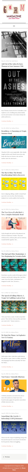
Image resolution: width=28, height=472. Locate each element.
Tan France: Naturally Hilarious (13, 377)
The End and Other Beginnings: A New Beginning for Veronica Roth (13, 255)
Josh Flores (15, 61)
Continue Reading (7, 121)
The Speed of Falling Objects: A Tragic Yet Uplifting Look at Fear (13, 296)
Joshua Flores (15, 128)
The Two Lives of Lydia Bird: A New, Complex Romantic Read (12, 213)
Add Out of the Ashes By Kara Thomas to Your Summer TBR (12, 65)
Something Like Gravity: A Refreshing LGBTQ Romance (11, 417)
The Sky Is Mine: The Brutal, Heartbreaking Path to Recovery (13, 174)
